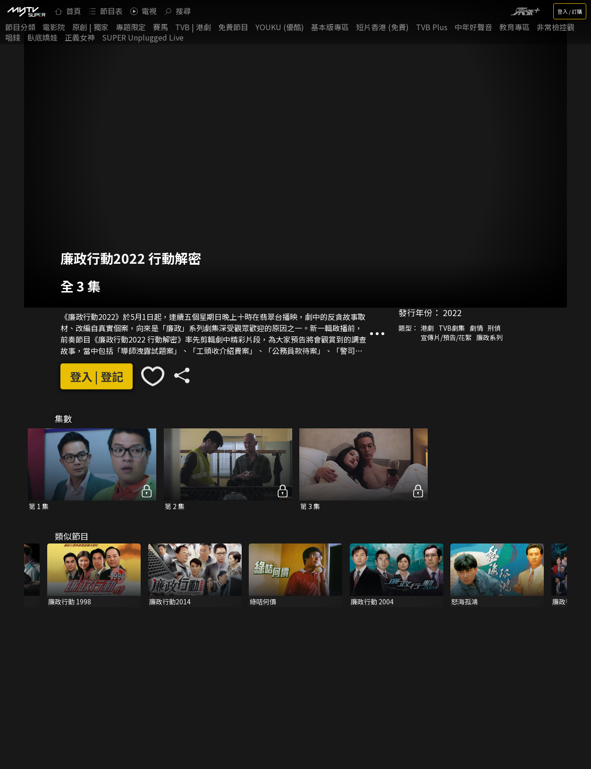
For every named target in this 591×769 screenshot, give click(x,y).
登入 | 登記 (96, 376)
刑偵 (494, 328)
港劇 (427, 328)
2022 (452, 312)
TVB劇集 (452, 328)
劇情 (476, 328)
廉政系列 (489, 337)
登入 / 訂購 (569, 11)
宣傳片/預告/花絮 (446, 337)
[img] (26, 11)
